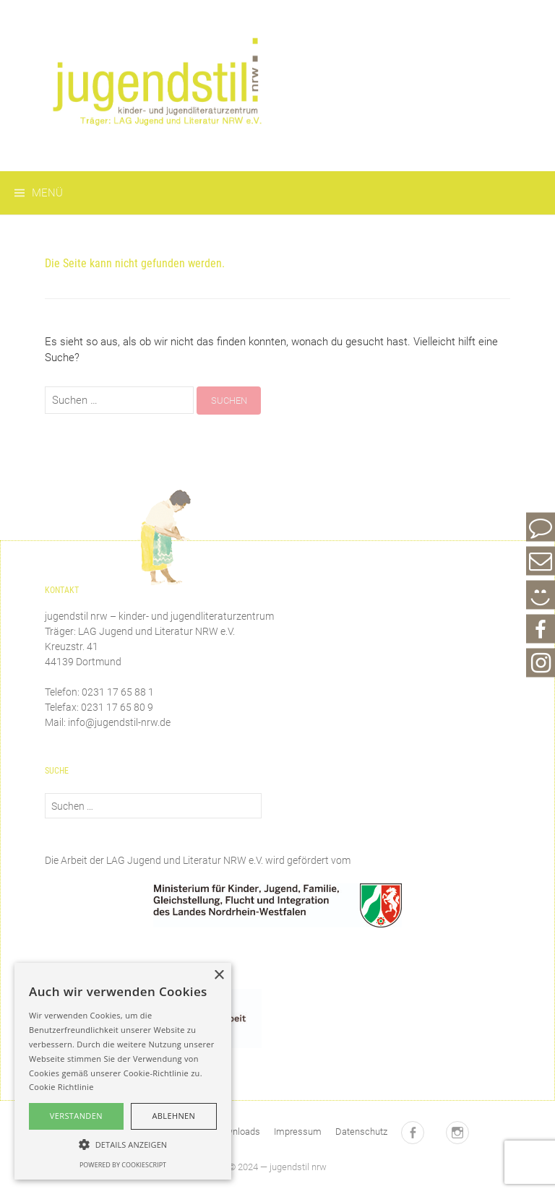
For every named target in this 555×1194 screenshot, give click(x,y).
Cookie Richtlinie (61, 1086)
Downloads (237, 1131)
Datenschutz (361, 1131)
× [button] (218, 975)
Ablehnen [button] (173, 1115)
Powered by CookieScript (122, 1164)
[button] (123, 1144)
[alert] (122, 1071)
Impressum (298, 1131)
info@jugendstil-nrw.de (119, 722)
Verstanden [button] (76, 1115)
